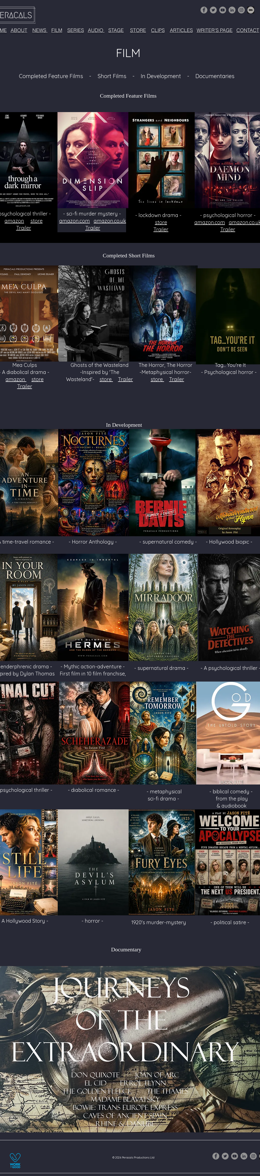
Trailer (23, 228)
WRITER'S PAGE (215, 30)
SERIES (75, 30)
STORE (138, 30)
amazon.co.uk (110, 221)
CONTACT (247, 30)
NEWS (40, 30)
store (36, 221)
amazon (14, 221)
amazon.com (74, 221)
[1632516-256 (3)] (250, 10)
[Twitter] (213, 10)
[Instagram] (241, 10)
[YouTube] (222, 10)
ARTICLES (181, 30)
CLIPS (158, 30)
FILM (56, 30)
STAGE (116, 30)
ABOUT (19, 30)
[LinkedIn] (232, 10)
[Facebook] (204, 10)
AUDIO (96, 30)
